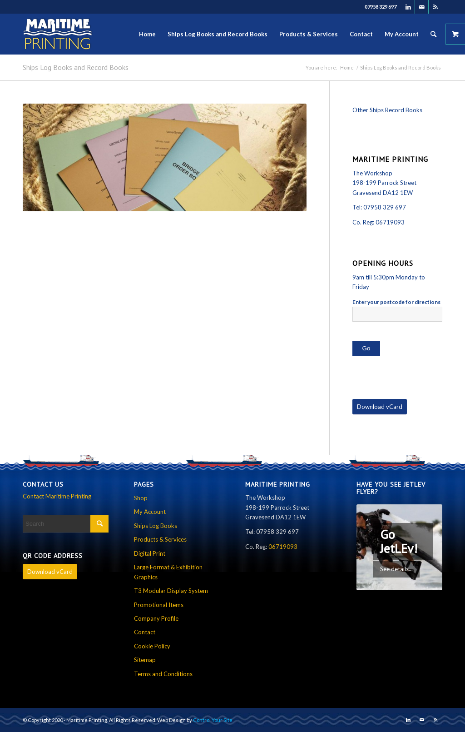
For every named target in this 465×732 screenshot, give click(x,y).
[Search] (433, 34)
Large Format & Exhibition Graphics (168, 571)
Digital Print (149, 553)
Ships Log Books (155, 525)
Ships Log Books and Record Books (76, 67)
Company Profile (156, 618)
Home (347, 67)
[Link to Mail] (421, 7)
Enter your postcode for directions (396, 302)
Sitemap (145, 659)
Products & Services (160, 539)
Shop (141, 498)
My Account (150, 511)
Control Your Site (212, 720)
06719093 (390, 222)
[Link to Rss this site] (435, 7)
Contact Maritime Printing (57, 496)
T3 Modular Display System (171, 590)
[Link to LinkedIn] (408, 7)
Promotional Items (158, 604)
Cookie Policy (152, 646)
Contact (144, 632)
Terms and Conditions (163, 673)
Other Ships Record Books (387, 110)
